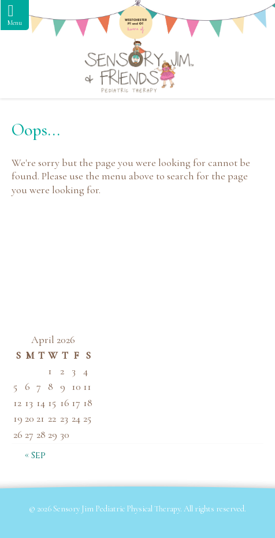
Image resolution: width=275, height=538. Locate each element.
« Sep (35, 455)
